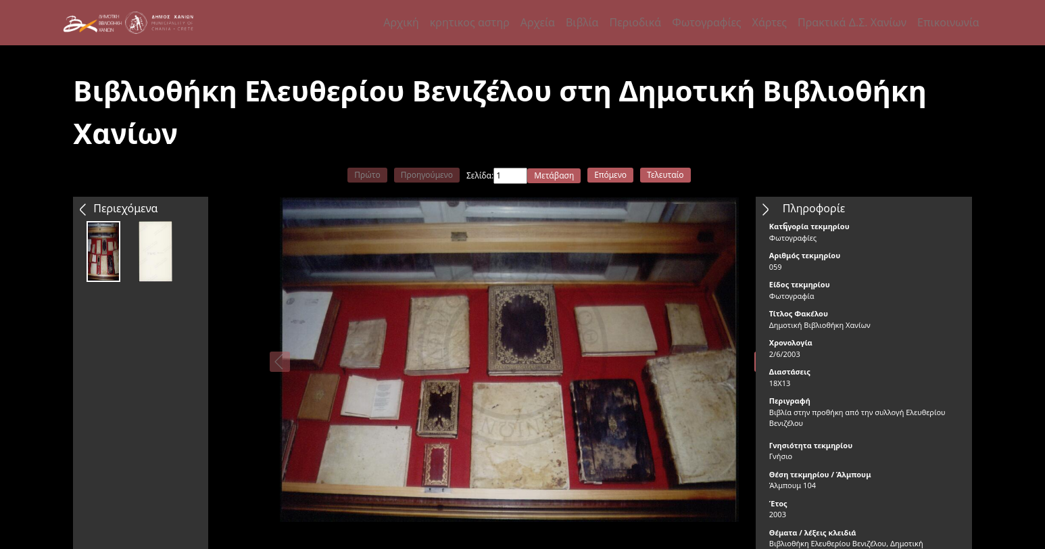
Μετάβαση (554, 175)
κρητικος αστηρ (470, 22)
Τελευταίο (665, 175)
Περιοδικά (635, 22)
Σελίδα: (479, 175)
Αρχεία (537, 22)
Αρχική (401, 22)
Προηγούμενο (427, 175)
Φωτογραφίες (706, 22)
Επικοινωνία (948, 22)
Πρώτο (367, 175)
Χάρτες (769, 22)
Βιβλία (582, 22)
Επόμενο (610, 175)
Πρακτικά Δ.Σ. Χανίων (852, 22)
